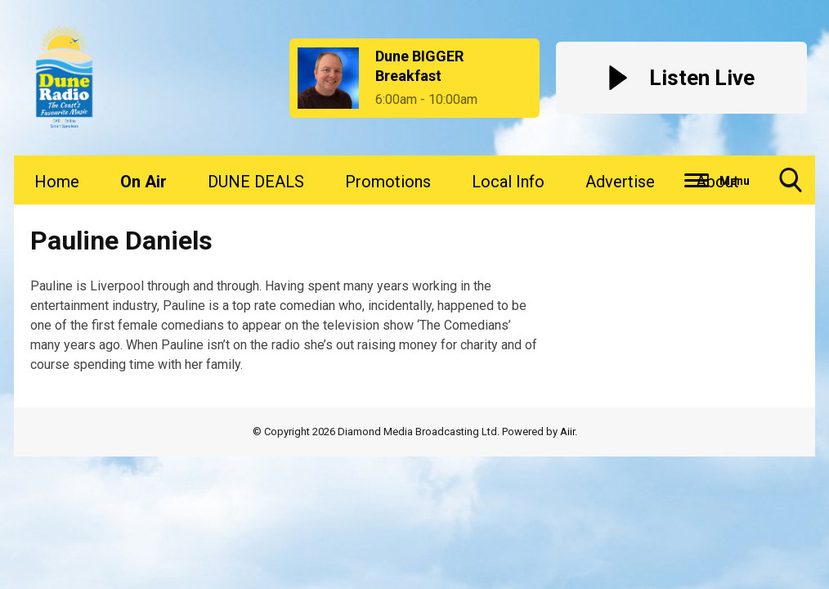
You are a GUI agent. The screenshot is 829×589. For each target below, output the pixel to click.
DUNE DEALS (256, 181)
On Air (143, 181)
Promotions (388, 181)
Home (56, 181)
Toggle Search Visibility (790, 186)
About (717, 181)
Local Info (508, 181)
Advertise (620, 181)
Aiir (567, 431)
